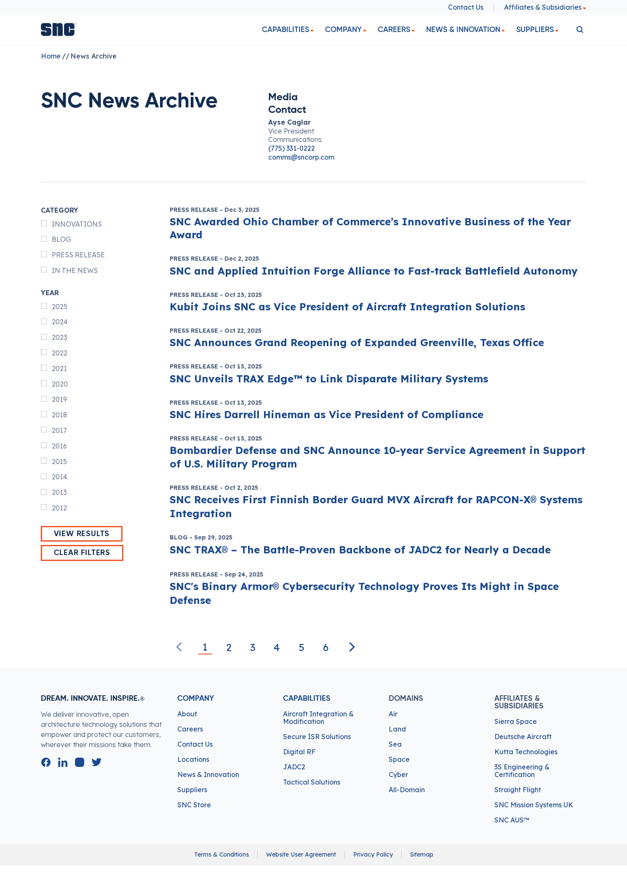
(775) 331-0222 (291, 148)
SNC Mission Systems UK (533, 805)
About (187, 714)
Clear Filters (82, 553)
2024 (60, 322)
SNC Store (194, 805)
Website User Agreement (301, 854)
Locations (193, 759)
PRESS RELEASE (78, 255)
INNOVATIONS (77, 224)
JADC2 (294, 767)
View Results (82, 534)
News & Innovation (463, 29)
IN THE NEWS (75, 271)
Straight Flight (517, 789)
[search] (580, 29)
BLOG (61, 239)
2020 (60, 384)
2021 (59, 369)
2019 (59, 399)
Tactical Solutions (311, 782)
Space (399, 759)
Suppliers (535, 29)
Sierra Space (515, 721)
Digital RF (299, 752)
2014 (59, 477)
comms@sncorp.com (301, 157)
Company (343, 29)
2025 (59, 307)
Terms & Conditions (221, 854)
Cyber (398, 774)
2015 (59, 462)
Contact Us (465, 7)
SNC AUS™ (511, 820)
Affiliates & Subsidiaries (545, 7)
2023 (59, 338)
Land (397, 729)
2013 (59, 493)
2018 (59, 415)
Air (393, 714)
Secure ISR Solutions (317, 736)
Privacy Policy (373, 854)
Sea (395, 744)
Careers (394, 29)
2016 (59, 446)
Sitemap (421, 854)
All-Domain (407, 789)
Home (51, 56)
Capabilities (285, 29)
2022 (59, 353)
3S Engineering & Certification (522, 770)
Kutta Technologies (526, 752)
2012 (59, 508)
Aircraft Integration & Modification (318, 717)
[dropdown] (312, 31)
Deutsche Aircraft (523, 736)
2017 (59, 431)
